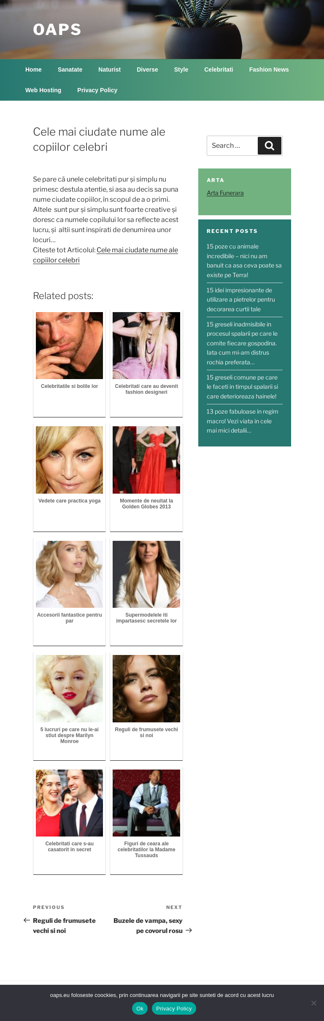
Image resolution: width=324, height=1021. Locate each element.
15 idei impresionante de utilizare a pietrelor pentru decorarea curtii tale (241, 299)
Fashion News (269, 69)
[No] (313, 1003)
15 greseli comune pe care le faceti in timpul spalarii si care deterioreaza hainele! (242, 387)
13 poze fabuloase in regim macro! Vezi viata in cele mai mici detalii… (242, 421)
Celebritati (218, 69)
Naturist (109, 69)
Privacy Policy (97, 90)
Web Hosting (43, 90)
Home (33, 69)
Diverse (147, 69)
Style (181, 69)
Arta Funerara (225, 192)
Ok (139, 1008)
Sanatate (70, 69)
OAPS (57, 29)
